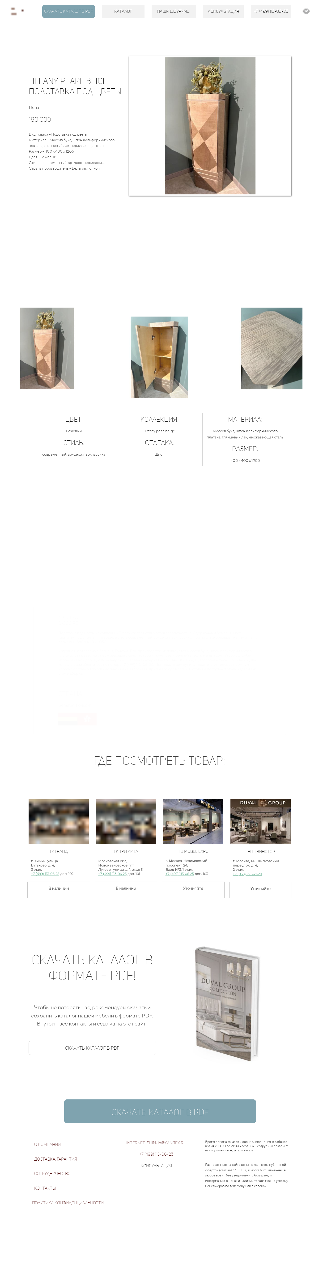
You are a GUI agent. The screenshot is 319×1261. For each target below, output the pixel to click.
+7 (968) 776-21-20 (247, 874)
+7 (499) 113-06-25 (45, 874)
